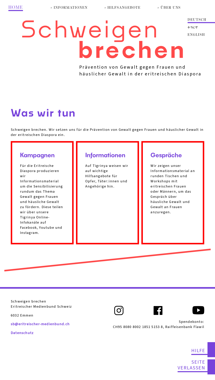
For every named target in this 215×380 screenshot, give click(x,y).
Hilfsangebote (124, 8)
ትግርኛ (193, 27)
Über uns (171, 8)
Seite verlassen (191, 365)
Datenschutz (22, 333)
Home (15, 7)
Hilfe (198, 351)
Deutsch (197, 20)
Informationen (71, 8)
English (196, 35)
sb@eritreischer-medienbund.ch (40, 324)
